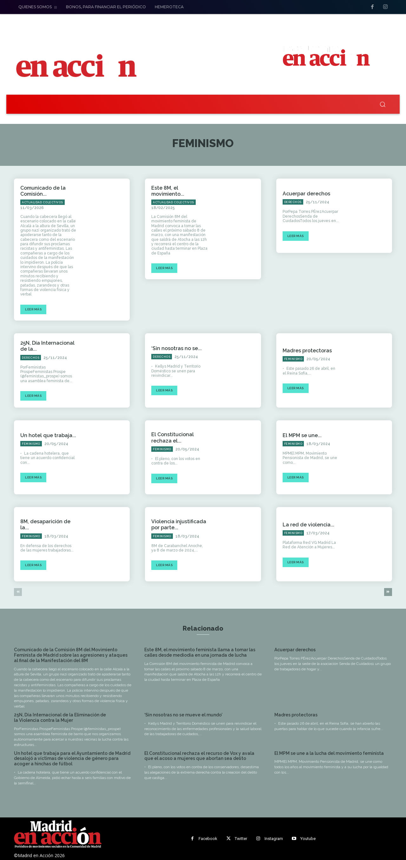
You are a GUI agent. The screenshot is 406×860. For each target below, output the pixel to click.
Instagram (274, 838)
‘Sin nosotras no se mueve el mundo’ (183, 714)
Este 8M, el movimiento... (167, 191)
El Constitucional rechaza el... (172, 437)
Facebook (208, 838)
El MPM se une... (302, 435)
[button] (382, 104)
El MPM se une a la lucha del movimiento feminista (329, 753)
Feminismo (293, 359)
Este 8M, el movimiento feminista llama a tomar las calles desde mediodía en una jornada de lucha (199, 652)
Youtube (308, 838)
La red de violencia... (308, 525)
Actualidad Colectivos (42, 202)
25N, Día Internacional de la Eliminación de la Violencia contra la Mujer (60, 717)
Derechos (293, 202)
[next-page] (388, 592)
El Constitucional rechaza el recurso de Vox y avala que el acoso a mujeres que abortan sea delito (199, 756)
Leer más (33, 309)
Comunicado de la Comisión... (43, 191)
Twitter (241, 838)
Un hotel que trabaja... (48, 435)
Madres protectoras (307, 351)
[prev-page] (18, 592)
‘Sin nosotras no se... (176, 348)
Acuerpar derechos (306, 194)
